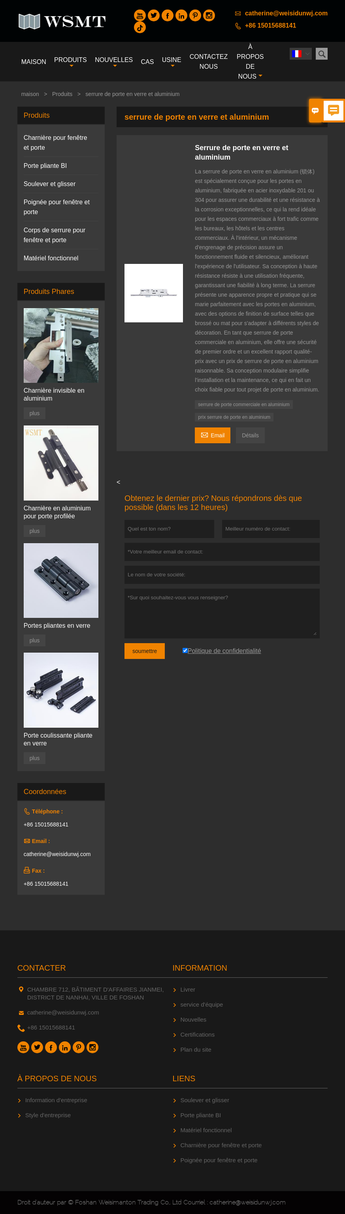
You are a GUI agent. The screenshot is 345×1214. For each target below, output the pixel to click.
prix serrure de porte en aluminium (234, 417)
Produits (62, 94)
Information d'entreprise (56, 1100)
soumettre (144, 651)
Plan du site (196, 1049)
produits (70, 62)
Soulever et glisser (50, 184)
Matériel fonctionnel (51, 258)
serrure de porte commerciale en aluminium (243, 404)
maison (33, 61)
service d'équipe (202, 1004)
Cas (147, 61)
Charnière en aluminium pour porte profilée (57, 512)
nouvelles (114, 62)
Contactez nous (209, 61)
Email (212, 434)
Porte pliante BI (45, 165)
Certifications (198, 1034)
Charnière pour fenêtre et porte (221, 1145)
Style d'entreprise (48, 1115)
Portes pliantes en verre (57, 625)
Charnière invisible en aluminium (54, 394)
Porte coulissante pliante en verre (58, 739)
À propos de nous (250, 61)
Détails (250, 435)
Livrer (188, 989)
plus (35, 413)
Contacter (41, 968)
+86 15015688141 (270, 25)
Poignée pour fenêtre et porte (219, 1160)
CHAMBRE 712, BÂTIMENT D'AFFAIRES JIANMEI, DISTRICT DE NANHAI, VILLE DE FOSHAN (95, 993)
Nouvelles (194, 1019)
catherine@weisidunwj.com (286, 13)
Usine (171, 62)
